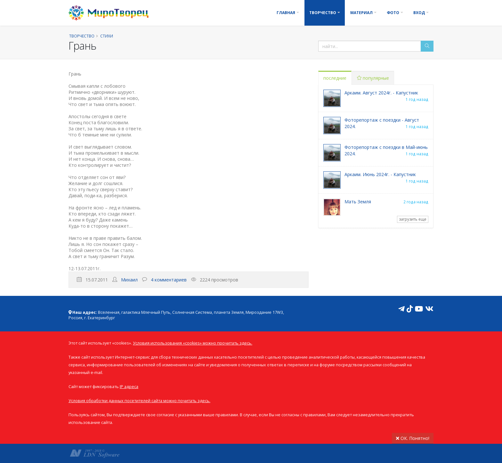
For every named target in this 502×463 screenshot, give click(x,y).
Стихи (106, 35)
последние (334, 78)
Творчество (322, 12)
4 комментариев (169, 280)
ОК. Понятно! (412, 438)
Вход (419, 12)
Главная (286, 12)
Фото (393, 12)
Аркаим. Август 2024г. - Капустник (381, 93)
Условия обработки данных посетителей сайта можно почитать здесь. (139, 400)
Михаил (129, 280)
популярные (373, 78)
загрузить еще (412, 219)
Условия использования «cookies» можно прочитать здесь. (192, 343)
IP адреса (129, 386)
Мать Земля (357, 202)
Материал (361, 12)
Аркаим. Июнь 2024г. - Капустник (380, 174)
